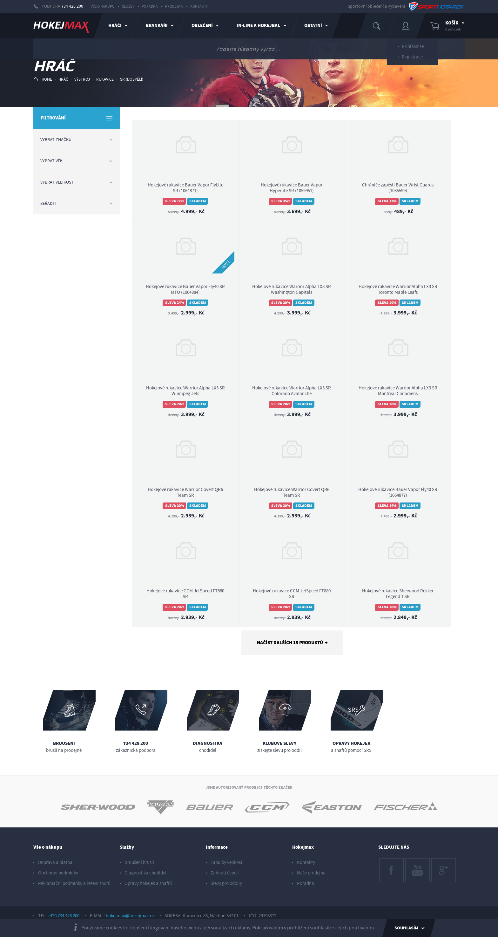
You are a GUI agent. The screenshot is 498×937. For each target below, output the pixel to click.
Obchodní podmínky (58, 873)
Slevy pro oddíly (226, 883)
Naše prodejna (311, 873)
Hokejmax (303, 847)
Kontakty (199, 6)
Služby (128, 6)
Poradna (150, 6)
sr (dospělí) (131, 79)
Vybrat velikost (76, 182)
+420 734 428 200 (63, 916)
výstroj (82, 79)
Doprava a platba (55, 862)
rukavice (105, 79)
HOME (42, 79)
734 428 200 (72, 6)
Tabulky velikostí (227, 862)
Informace (217, 847)
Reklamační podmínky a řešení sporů (74, 883)
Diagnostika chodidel (145, 873)
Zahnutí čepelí (225, 873)
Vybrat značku (76, 140)
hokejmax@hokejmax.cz (130, 916)
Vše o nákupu (103, 6)
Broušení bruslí (139, 862)
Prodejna (174, 6)
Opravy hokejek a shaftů (148, 883)
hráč (63, 79)
